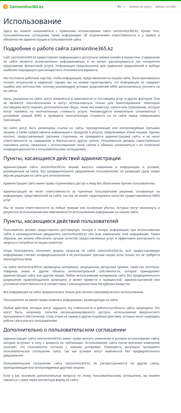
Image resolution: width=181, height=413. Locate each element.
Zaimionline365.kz (23, 6)
